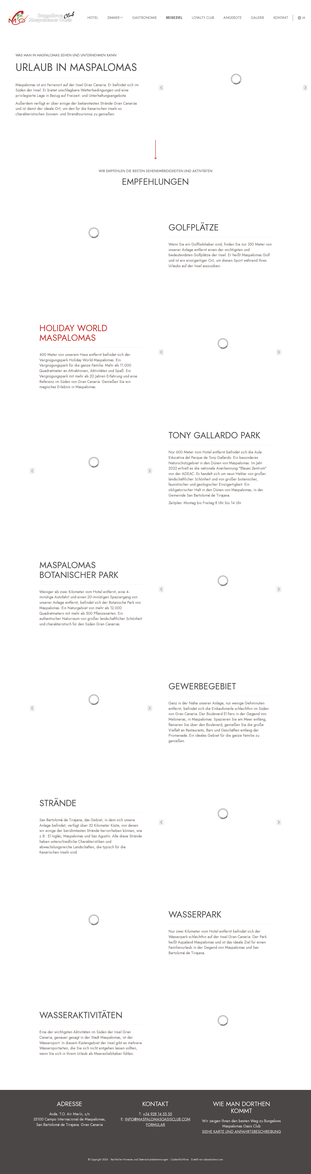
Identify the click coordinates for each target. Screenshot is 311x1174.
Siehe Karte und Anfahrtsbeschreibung (241, 1131)
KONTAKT (280, 17)
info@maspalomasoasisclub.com (157, 1119)
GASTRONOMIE (144, 17)
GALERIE (257, 17)
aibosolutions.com (213, 1159)
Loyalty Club (203, 17)
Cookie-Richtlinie (180, 1159)
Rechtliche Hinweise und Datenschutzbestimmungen (139, 1159)
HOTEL (92, 17)
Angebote (232, 17)
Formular (155, 1124)
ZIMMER (115, 17)
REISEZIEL (174, 17)
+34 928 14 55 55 (157, 1114)
